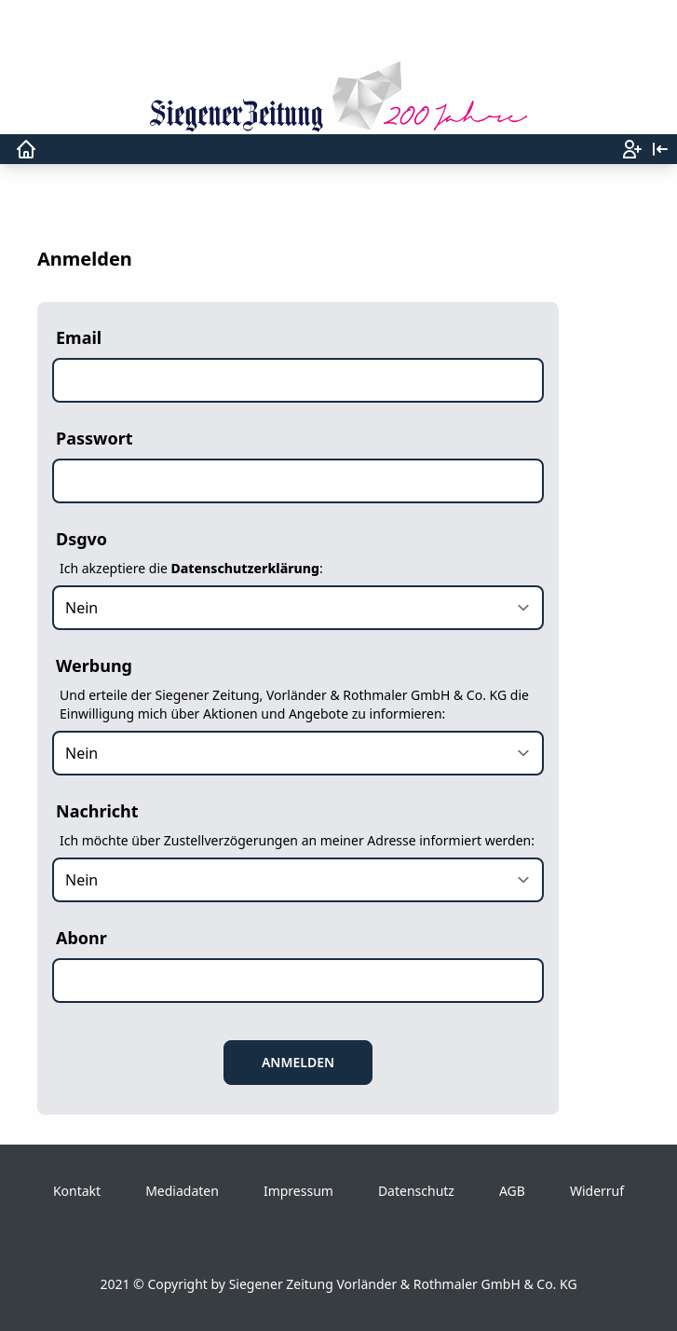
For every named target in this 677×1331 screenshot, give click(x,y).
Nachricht (97, 811)
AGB (512, 1191)
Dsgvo (81, 539)
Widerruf (597, 1191)
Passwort (94, 438)
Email (79, 337)
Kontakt (77, 1191)
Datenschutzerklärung (245, 568)
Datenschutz (416, 1191)
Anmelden (298, 1062)
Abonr (81, 937)
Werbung (94, 665)
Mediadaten (182, 1191)
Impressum (298, 1191)
